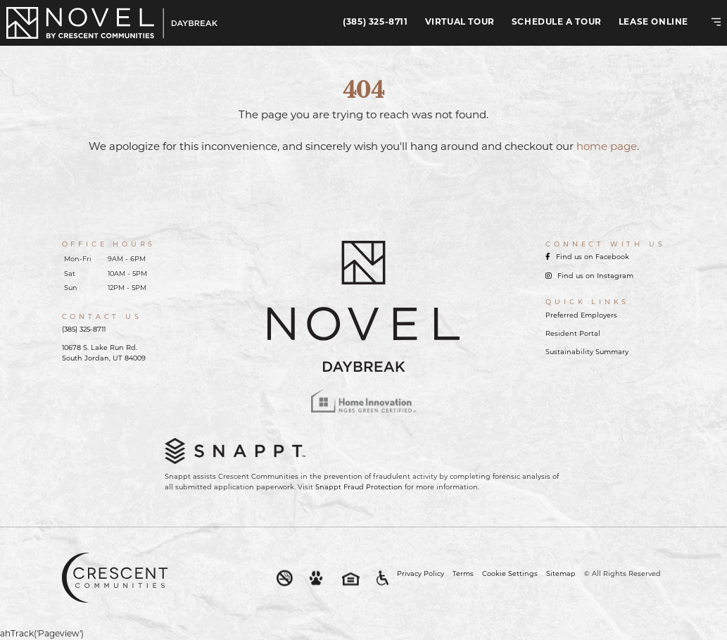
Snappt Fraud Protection (359, 487)
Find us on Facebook (587, 257)
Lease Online (653, 22)
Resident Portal (572, 334)
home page (606, 147)
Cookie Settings (510, 574)
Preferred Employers (581, 316)
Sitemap (561, 574)
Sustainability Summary (586, 352)
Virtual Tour (460, 22)
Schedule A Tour (557, 22)
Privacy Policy (420, 574)
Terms (463, 574)
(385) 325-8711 (375, 22)
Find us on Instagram (589, 276)
